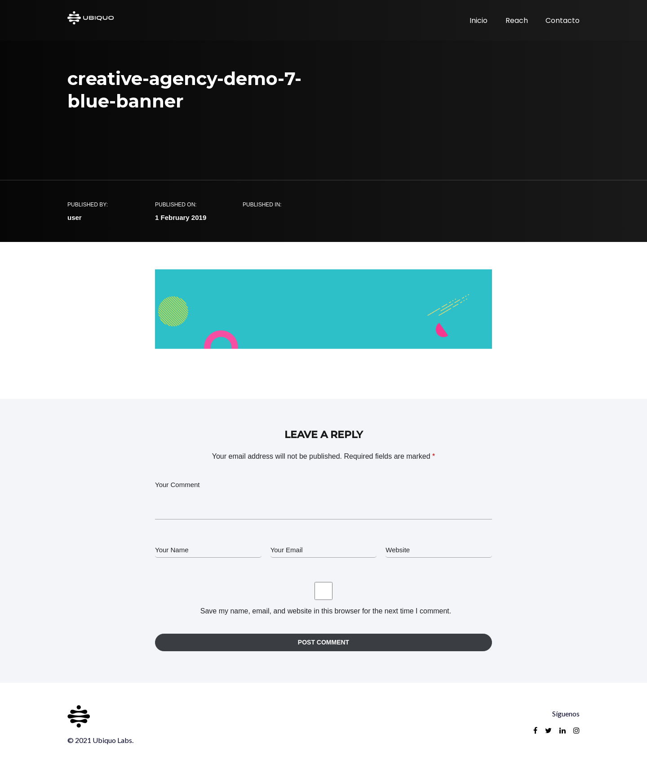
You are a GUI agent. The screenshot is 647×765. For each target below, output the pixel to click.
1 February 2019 (180, 217)
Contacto (562, 20)
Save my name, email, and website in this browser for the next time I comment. (325, 611)
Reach (516, 20)
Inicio (478, 20)
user (74, 217)
